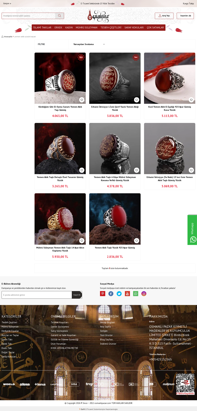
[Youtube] (132, 294)
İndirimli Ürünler (108, 343)
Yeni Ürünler (106, 334)
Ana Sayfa (105, 326)
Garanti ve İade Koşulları (63, 334)
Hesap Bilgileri (107, 321)
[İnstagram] (151, 294)
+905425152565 (160, 359)
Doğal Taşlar (8, 351)
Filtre (41, 44)
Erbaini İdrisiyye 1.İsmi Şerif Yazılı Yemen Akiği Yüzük (115, 108)
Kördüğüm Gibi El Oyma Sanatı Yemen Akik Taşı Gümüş (60, 108)
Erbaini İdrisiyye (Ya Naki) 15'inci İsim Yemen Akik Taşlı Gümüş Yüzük (170, 179)
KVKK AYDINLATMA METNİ (64, 347)
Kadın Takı (7, 338)
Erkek (58, 27)
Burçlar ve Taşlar (10, 334)
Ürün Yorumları (58, 343)
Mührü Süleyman (86, 27)
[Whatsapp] (141, 294)
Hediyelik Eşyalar (10, 330)
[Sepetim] (185, 16)
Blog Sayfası (106, 338)
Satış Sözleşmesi (59, 330)
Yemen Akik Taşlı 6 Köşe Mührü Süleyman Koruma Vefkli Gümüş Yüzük (115, 179)
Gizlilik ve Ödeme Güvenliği (64, 338)
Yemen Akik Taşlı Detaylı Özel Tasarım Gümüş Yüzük (60, 179)
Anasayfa (7, 36)
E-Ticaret (89, 408)
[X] (122, 294)
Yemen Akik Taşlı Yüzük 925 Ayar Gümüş (115, 247)
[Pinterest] (103, 294)
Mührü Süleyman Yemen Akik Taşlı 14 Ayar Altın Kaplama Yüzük (60, 249)
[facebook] (113, 294)
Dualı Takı (7, 347)
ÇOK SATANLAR (155, 27)
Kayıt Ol (77, 295)
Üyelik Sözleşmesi (60, 326)
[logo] (98, 16)
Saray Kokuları (134, 27)
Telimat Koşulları (59, 321)
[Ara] (59, 16)
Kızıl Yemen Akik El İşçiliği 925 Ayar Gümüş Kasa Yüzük (169, 108)
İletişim (7, 3)
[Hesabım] (164, 16)
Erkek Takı (7, 343)
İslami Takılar (42, 27)
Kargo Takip (188, 3)
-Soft (82, 408)
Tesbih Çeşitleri (110, 27)
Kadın (69, 27)
